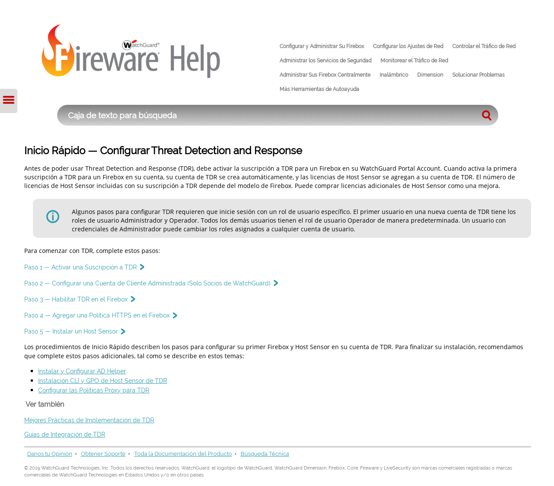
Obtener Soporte (103, 453)
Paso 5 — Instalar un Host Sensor (74, 331)
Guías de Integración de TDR (64, 434)
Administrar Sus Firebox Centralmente (325, 75)
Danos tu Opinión (49, 453)
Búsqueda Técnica (265, 453)
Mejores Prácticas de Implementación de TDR (89, 420)
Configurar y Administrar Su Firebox (322, 46)
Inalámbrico (394, 75)
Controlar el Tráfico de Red (483, 46)
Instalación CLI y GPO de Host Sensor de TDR (102, 380)
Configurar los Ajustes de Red (408, 46)
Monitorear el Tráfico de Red (414, 61)
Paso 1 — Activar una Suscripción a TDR (84, 267)
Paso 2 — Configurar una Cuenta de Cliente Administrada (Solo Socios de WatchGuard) (150, 283)
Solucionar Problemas (478, 75)
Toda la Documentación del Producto (183, 453)
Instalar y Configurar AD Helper (82, 371)
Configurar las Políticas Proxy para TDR (93, 390)
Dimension (430, 75)
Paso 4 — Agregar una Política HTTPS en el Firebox (100, 315)
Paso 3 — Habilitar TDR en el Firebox (79, 299)
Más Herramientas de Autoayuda (319, 89)
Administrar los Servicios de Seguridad (325, 61)
